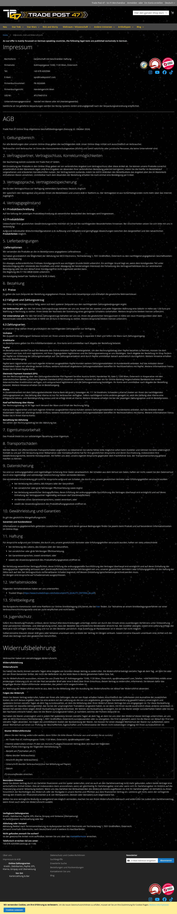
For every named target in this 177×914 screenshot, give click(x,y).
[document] (89, 907)
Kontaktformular (78, 836)
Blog (52, 875)
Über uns (7, 855)
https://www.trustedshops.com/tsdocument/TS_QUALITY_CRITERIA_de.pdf (59, 593)
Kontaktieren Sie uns (60, 871)
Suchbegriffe (56, 859)
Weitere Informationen (159, 904)
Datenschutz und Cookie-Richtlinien (67, 855)
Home (5, 35)
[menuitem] (5, 26)
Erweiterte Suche (58, 863)
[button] (170, 3)
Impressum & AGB (12, 859)
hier (98, 606)
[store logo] (46, 14)
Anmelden (132, 2)
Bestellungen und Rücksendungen (67, 867)
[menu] (88, 26)
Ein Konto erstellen (153, 2)
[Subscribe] (166, 860)
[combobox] (151, 13)
